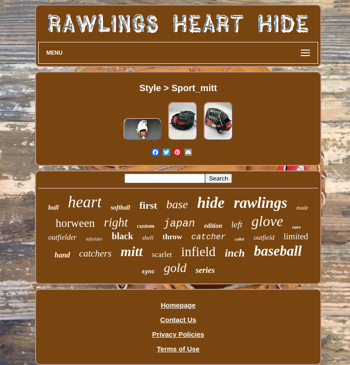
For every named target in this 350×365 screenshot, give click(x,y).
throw (172, 236)
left (237, 224)
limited (295, 236)
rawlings (260, 203)
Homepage (178, 305)
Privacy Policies (178, 334)
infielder (94, 239)
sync (148, 272)
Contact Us (178, 320)
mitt (132, 251)
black (122, 236)
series (205, 270)
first (148, 205)
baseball (278, 251)
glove (267, 221)
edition (213, 225)
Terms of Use (178, 349)
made (302, 208)
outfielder (62, 237)
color (239, 239)
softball (120, 207)
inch (235, 253)
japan (179, 224)
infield (198, 251)
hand (62, 255)
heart (85, 202)
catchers (95, 253)
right (116, 222)
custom (145, 225)
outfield (263, 237)
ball (53, 207)
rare (296, 227)
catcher (208, 237)
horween (75, 223)
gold (175, 268)
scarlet (162, 254)
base (177, 204)
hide (210, 202)
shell (148, 237)
